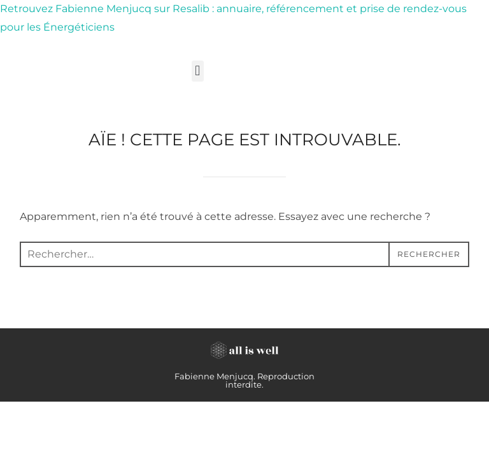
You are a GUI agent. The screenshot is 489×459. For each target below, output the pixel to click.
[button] (198, 71)
